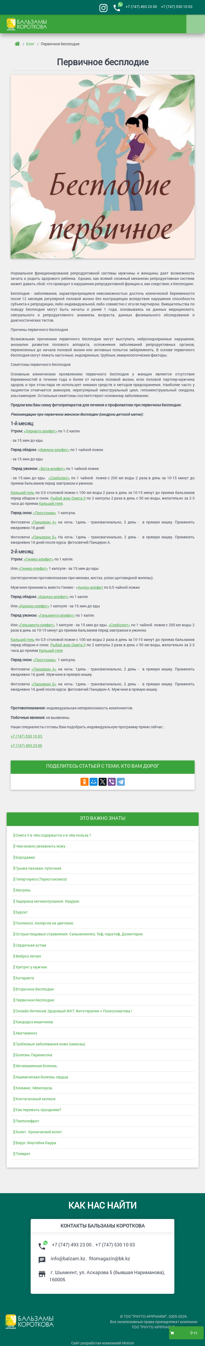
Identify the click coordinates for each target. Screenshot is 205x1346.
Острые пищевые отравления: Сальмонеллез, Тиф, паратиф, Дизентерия (78, 934)
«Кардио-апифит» (53, 596)
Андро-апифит (90, 587)
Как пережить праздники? (37, 1109)
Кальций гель (23, 492)
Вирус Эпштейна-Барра (34, 1142)
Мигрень (22, 890)
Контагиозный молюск (34, 1099)
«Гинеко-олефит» (33, 568)
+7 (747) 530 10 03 (176, 6)
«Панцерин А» (44, 522)
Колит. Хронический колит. (38, 1132)
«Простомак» (44, 512)
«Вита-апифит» (52, 468)
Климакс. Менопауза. (33, 1088)
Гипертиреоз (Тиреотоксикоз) (40, 879)
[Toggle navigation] (195, 24)
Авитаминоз (25, 1033)
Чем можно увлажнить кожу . (40, 846)
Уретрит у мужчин (30, 967)
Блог (30, 44)
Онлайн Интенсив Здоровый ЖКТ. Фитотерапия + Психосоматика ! (72, 1011)
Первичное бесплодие (60, 44)
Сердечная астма (29, 945)
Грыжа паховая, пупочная (37, 868)
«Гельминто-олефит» (36, 625)
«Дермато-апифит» (40, 431)
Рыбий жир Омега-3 (68, 498)
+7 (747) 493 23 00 (141, 6)
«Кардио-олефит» (33, 606)
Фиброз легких (27, 956)
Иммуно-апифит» (54, 449)
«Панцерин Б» (44, 537)
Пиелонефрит (26, 1121)
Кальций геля (51, 503)
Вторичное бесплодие (33, 989)
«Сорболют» (59, 478)
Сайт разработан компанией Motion (102, 1343)
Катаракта (23, 978)
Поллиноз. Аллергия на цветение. (43, 923)
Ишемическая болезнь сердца (40, 1077)
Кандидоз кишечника (33, 1022)
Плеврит (21, 1153)
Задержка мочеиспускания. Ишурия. (46, 901)
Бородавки (24, 857)
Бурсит (20, 912)
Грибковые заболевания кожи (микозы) (49, 1044)
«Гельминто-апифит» (56, 615)
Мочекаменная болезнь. (35, 1065)
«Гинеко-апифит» (39, 559)
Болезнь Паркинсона (32, 1055)
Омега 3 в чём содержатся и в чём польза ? (52, 835)
